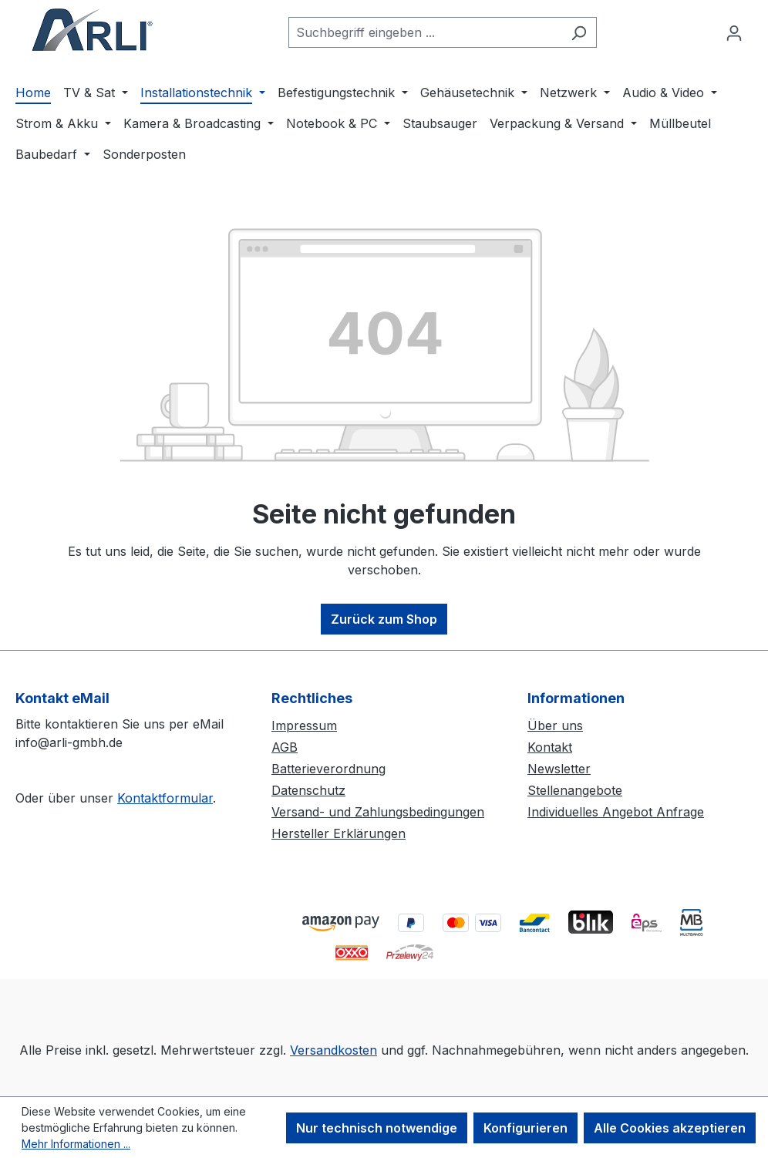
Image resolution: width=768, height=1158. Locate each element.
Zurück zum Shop (384, 619)
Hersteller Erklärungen (338, 833)
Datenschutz (308, 790)
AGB (284, 747)
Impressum (304, 725)
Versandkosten (333, 1050)
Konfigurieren (525, 1128)
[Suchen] (579, 32)
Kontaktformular (165, 798)
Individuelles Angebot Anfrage (615, 812)
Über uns (555, 725)
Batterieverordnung (328, 768)
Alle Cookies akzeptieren (670, 1128)
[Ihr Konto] (734, 32)
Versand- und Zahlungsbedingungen (377, 812)
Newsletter (559, 768)
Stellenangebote (574, 790)
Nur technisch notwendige (376, 1128)
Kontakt (549, 747)
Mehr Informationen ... (76, 1143)
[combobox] (424, 32)
